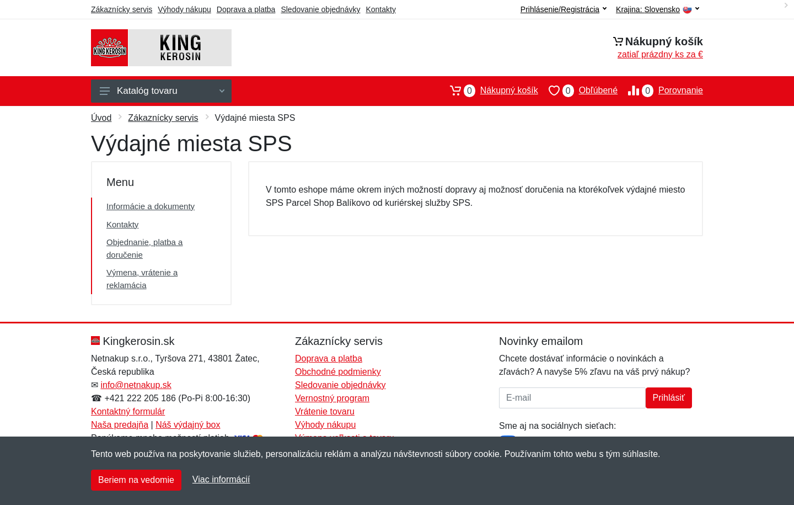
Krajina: (657, 10)
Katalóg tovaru (162, 91)
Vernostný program (332, 398)
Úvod (101, 118)
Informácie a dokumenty (150, 206)
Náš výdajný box (187, 424)
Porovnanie (660, 90)
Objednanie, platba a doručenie (144, 248)
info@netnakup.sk (135, 385)
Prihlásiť (669, 397)
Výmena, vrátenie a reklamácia (142, 279)
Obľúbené (578, 90)
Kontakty (380, 9)
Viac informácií (221, 479)
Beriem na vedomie (136, 480)
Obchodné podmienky (338, 371)
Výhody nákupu (184, 9)
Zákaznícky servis (121, 9)
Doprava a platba (246, 9)
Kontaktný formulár (128, 411)
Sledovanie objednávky (320, 9)
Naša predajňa (119, 424)
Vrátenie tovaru (325, 411)
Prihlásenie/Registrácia (564, 9)
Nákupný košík (488, 90)
